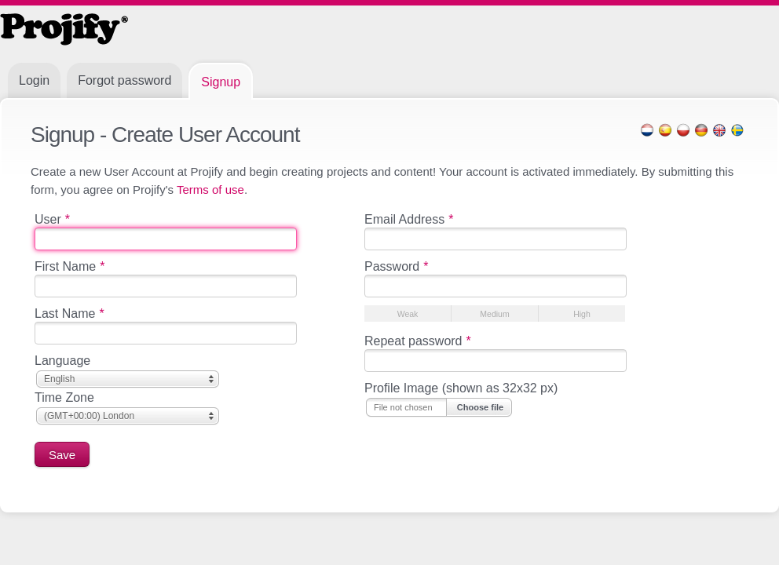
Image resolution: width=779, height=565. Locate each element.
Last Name (69, 313)
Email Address (409, 219)
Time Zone (64, 397)
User (52, 219)
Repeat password (417, 341)
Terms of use (210, 189)
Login (34, 80)
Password (396, 266)
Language (62, 360)
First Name (69, 266)
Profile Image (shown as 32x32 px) (461, 388)
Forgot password (124, 80)
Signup (220, 82)
